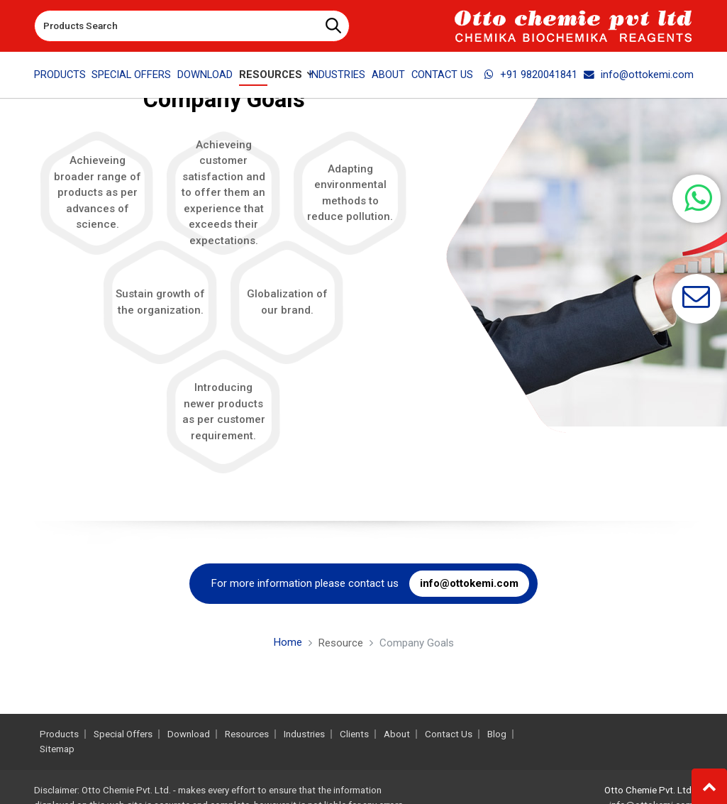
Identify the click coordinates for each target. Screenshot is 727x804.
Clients (354, 734)
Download (205, 74)
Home (288, 642)
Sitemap (57, 749)
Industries (337, 74)
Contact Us (442, 74)
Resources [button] (270, 74)
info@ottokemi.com (639, 74)
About (388, 74)
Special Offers (131, 74)
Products (60, 74)
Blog (496, 734)
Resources (247, 734)
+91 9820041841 (530, 74)
